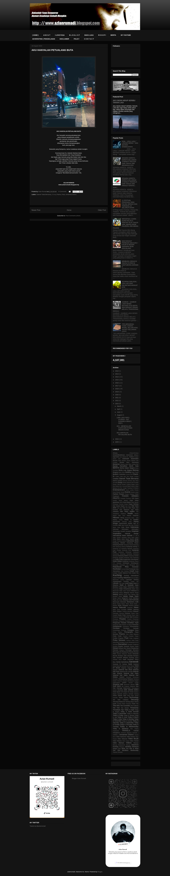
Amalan (136, 457)
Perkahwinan (117, 626)
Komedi (124, 569)
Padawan (136, 611)
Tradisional (116, 730)
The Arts (116, 706)
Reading (115, 646)
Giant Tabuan (135, 502)
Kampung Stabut (123, 555)
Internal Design (131, 533)
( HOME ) (35, 35)
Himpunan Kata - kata (131, 517)
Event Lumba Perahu (132, 490)
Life (137, 581)
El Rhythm (135, 488)
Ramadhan (122, 644)
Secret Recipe (131, 666)
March (119, 406)
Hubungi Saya (127, 521)
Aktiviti (124, 457)
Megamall (125, 598)
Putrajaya (121, 642)
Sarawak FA (117, 664)
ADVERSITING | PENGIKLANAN (43, 39)
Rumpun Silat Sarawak (125, 655)
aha (121, 457)
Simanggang (135, 688)
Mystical (131, 605)
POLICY (76, 39)
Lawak (132, 581)
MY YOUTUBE (126, 35)
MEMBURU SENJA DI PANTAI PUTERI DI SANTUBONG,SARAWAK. (130, 264)
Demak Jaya (131, 480)
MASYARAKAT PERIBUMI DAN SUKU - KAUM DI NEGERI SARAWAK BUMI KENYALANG (130, 244)
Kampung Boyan (132, 543)
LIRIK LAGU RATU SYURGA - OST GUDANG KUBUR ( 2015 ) (124, 420)
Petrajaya (130, 630)
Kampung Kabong (121, 546)
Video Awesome (121, 736)
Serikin (124, 682)
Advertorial (129, 455)
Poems (59, 194)
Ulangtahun (116, 732)
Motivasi (126, 600)
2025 (117, 442)
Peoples (122, 619)
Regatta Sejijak (134, 646)
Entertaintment (119, 490)
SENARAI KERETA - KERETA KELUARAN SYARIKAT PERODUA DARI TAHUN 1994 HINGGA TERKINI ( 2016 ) (125, 182)
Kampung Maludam (126, 548)
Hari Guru (128, 506)
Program (120, 638)
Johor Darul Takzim (127, 539)
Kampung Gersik (128, 544)
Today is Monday (128, 719)
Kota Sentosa (125, 571)
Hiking (122, 518)
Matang (115, 594)
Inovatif (122, 531)
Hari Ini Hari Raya (129, 508)
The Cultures (134, 705)
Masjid (136, 592)
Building (128, 472)
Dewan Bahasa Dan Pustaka (130, 482)
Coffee (117, 476)
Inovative (128, 531)
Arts (119, 458)
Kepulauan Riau (121, 567)
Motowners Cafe (132, 602)
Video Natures (117, 741)
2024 (117, 439)
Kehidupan (126, 563)
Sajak (124, 659)
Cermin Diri (129, 474)
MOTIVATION (133, 600)
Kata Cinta (119, 559)
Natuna (115, 607)
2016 (117, 383)
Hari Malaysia (124, 509)
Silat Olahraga (117, 688)
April (118, 409)
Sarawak (133, 661)
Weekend (135, 746)
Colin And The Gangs (126, 476)
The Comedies (125, 705)
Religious (121, 650)
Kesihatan (117, 569)
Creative (116, 478)
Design (120, 482)
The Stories (125, 708)
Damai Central (117, 480)
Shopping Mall (118, 684)
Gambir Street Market (120, 500)
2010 (117, 371)
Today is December (119, 713)
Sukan (115, 695)
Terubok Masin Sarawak (124, 703)
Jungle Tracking (117, 541)
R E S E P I (102, 35)
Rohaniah (135, 654)
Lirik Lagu (121, 583)
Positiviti (125, 636)
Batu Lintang (132, 464)
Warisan (135, 743)
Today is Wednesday (129, 727)
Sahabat (115, 659)
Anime (114, 458)
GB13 (121, 502)
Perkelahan (126, 626)
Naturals (122, 607)
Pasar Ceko (135, 615)
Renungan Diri (117, 652)
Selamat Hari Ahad (125, 670)
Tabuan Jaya (122, 695)
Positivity (131, 636)
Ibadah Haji (132, 523)
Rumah (115, 655)
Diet (114, 486)
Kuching (117, 575)
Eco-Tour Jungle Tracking (125, 488)
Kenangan (115, 565)
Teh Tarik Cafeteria (120, 700)
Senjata (125, 680)
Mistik (121, 600)
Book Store (122, 472)
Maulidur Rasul (117, 596)
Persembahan (134, 626)
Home (69, 210)
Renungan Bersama (132, 650)
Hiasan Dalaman (132, 515)
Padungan (115, 613)
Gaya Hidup (134, 500)
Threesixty (134, 708)
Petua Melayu (117, 632)
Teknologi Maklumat (119, 701)
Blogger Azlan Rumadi (79, 778)
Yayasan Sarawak (118, 752)
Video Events (131, 736)
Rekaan (115, 648)
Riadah (130, 653)
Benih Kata (133, 466)
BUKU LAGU (89, 35)
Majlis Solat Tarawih (125, 590)
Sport (125, 692)
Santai (118, 662)
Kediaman (125, 561)
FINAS (136, 494)
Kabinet (124, 541)
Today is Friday (118, 715)
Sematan (115, 679)
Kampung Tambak (133, 555)
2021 (117, 397)
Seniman (119, 680)
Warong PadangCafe (119, 745)
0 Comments (62, 191)
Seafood (135, 664)
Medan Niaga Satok (130, 596)
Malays (121, 592)
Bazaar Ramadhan (120, 466)
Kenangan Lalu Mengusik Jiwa (129, 565)
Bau (137, 464)
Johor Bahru (117, 539)
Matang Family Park (125, 594)
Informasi (116, 529)
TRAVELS (126, 731)
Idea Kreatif (125, 525)
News (136, 607)
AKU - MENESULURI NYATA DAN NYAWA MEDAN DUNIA (124, 428)
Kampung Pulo (126, 550)
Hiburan (116, 518)
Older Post (102, 210)
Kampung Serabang (126, 554)
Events (127, 492)
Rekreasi (115, 650)
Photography (128, 632)
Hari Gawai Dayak (119, 506)
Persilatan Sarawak (130, 628)
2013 (117, 374)
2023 (117, 403)
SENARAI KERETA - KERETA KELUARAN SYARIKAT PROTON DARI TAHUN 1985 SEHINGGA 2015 (129, 161)
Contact (136, 476)
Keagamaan (126, 559)
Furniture (128, 498)
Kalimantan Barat (132, 541)
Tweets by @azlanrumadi (38, 826)
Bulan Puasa (134, 472)
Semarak (128, 677)
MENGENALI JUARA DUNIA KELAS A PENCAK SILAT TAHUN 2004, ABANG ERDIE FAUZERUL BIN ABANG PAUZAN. (125, 223)
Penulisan (115, 619)
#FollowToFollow (133, 453)
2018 (117, 389)
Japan (136, 537)
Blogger (99, 872)
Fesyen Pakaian (129, 494)
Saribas (124, 664)
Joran (136, 539)
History (115, 519)
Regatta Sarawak (123, 646)
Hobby (121, 519)
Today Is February (132, 713)
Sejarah (115, 670)
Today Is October (127, 721)
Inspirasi (135, 531)
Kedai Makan (117, 561)
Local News (129, 583)
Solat (114, 692)
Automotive (134, 458)
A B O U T (46, 35)
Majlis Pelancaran (129, 587)
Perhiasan (135, 624)
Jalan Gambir (117, 537)
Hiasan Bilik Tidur (119, 515)
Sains (120, 659)
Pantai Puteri (122, 615)
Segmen (123, 668)
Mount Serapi (117, 603)
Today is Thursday (126, 724)
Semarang (135, 677)
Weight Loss (117, 748)
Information (125, 529)
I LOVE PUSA (60, 35)
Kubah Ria (135, 573)
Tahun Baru (130, 695)
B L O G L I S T (74, 35)
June (119, 412)
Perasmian (135, 619)
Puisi (63, 194)
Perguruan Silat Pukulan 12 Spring (122, 624)
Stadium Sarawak (128, 693)
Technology (133, 697)
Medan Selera (117, 598)
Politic (115, 636)
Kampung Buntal (118, 544)
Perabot (129, 619)
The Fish (116, 708)
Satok (130, 664)
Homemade (116, 521)
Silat (137, 686)
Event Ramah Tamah (118, 492)
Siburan (132, 684)
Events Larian (134, 492)
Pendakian (135, 617)
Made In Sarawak (127, 585)
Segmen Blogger (133, 668)
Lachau (122, 579)
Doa (128, 486)
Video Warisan (118, 743)
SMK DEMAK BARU (131, 690)
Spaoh (118, 692)
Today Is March (133, 717)
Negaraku (130, 607)
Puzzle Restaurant (130, 642)
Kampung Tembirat (118, 557)
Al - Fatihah (130, 457)
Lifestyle (115, 583)
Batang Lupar (124, 464)
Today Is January (129, 715)
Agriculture (116, 457)
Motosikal (123, 602)
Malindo (132, 592)
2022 (117, 400)
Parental (129, 615)
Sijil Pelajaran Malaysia (128, 686)
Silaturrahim (127, 688)
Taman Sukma (123, 697)
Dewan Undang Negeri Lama (130, 484)
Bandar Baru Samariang (129, 462)
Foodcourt (116, 496)
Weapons (121, 746)
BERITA (113, 35)
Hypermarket (123, 523)
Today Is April (129, 710)
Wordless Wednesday (130, 750)
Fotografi (122, 498)
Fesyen (121, 494)
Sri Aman (130, 692)
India (118, 527)
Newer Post (36, 210)
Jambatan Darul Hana (127, 537)
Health (130, 513)
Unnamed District (71, 194)
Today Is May (117, 719)
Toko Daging (134, 728)
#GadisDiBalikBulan (119, 455)
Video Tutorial (134, 741)
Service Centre (133, 682)
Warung (128, 745)
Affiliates (136, 455)
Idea (119, 525)
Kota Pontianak (130, 569)
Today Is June (122, 717)
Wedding (128, 746)
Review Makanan (122, 653)
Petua (136, 630)
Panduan (127, 613)
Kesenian (135, 567)
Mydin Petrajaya (123, 605)
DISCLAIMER (64, 39)
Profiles (115, 638)
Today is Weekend (120, 728)
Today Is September (127, 723)
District (117, 486)
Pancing (121, 613)
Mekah (130, 598)
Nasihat (136, 605)
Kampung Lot (117, 548)
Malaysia (126, 592)
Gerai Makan (127, 502)
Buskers (115, 474)
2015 (117, 380)
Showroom (127, 684)
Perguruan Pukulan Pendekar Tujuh (125, 623)
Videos (129, 743)
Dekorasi (125, 480)
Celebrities (122, 474)
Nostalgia (123, 609)
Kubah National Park (124, 573)
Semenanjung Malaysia (125, 679)
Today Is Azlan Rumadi (129, 711)
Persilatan (116, 628)
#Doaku (115, 453)
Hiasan (136, 513)
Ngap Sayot (116, 609)
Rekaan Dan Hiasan (125, 648)
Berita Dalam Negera (127, 468)
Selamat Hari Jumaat (126, 671)
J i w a (54, 194)
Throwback (116, 710)
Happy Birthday (133, 504)
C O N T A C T (89, 39)
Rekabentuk (134, 648)
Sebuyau (124, 666)
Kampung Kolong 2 (132, 546)
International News (119, 535)
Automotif (125, 458)
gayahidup (116, 502)
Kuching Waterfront (123, 578)
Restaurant (125, 652)
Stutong (136, 693)
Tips (122, 710)
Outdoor (119, 611)
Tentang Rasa (129, 701)
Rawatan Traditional (133, 644)
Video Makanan (122, 739)
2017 (117, 386)
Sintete (115, 690)
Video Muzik (133, 739)
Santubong (124, 662)
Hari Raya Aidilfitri (127, 511)
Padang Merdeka (127, 611)
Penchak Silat (128, 617)
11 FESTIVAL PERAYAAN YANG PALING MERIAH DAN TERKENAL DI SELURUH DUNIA (129, 204)
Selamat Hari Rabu (131, 673)
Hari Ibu (119, 508)
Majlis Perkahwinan (125, 589)
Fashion (115, 494)
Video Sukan (125, 741)
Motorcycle (116, 602)
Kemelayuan (134, 563)
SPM (122, 691)
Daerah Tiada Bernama (44, 194)
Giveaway (115, 504)
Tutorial (135, 731)
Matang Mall (134, 594)
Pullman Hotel (130, 640)
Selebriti (121, 677)
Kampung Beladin (119, 543)
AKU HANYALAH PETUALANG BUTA (124, 433)
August (119, 415)
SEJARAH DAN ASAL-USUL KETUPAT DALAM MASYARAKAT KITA (130, 284)
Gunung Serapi (123, 504)
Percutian (115, 621)
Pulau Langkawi (133, 638)
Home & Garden (131, 519)
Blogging (115, 472)
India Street (125, 527)
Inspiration (117, 533)
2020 (117, 395)
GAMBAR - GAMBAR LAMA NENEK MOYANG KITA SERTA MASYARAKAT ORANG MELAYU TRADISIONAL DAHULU (125, 306)
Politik (120, 636)
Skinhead (120, 690)
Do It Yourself (123, 486)
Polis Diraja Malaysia (132, 634)
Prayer (136, 636)
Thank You (135, 703)
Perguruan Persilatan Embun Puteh (128, 621)
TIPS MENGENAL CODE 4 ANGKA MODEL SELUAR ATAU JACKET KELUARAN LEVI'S (130, 327)
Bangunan (116, 464)
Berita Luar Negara (125, 470)
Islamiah (129, 535)
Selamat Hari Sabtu (120, 675)
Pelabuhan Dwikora (118, 617)
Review (131, 652)
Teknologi (134, 700)
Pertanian (123, 630)
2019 (117, 392)
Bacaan (115, 460)
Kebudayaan (134, 559)
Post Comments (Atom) (73, 215)
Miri (118, 600)
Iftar (130, 525)
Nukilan (130, 609)
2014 (117, 377)
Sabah (136, 657)
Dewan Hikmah (117, 484)
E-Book (132, 486)
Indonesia (134, 527)
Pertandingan (116, 630)
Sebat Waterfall (117, 666)
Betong (135, 470)
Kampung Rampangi (125, 552)
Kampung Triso (128, 557)
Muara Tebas (125, 603)
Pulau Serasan (119, 640)
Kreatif (132, 571)
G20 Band (135, 498)
